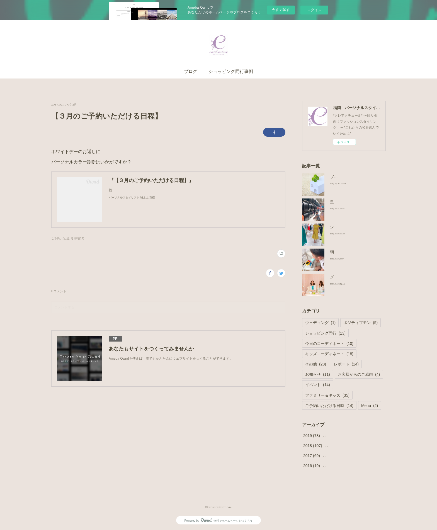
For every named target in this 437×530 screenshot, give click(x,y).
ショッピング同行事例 (230, 71)
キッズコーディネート (329, 354)
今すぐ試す (281, 10)
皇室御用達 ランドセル (350, 202)
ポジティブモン (360, 322)
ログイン (314, 10)
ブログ (190, 71)
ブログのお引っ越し (347, 177)
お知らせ (317, 374)
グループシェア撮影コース (353, 277)
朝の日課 (338, 252)
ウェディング (320, 322)
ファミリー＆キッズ (327, 395)
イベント (317, 384)
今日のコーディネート (329, 343)
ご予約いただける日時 (329, 405)
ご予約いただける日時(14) (67, 238)
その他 (315, 364)
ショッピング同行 (325, 333)
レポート (346, 364)
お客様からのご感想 (359, 374)
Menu (369, 405)
